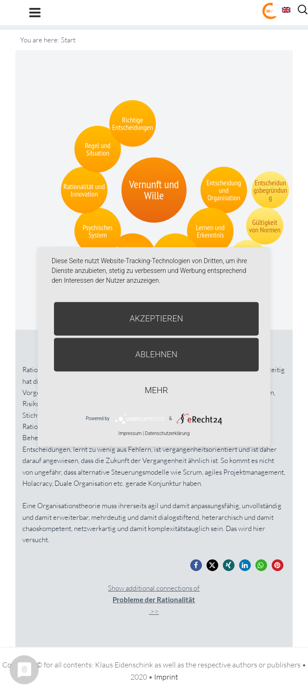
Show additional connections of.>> (154, 600)
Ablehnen (156, 354)
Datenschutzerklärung (167, 433)
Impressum (129, 433)
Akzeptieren (156, 318)
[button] (196, 565)
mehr (156, 390)
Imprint (166, 676)
